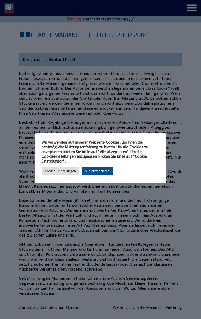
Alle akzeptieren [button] (97, 171)
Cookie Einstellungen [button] (60, 171)
